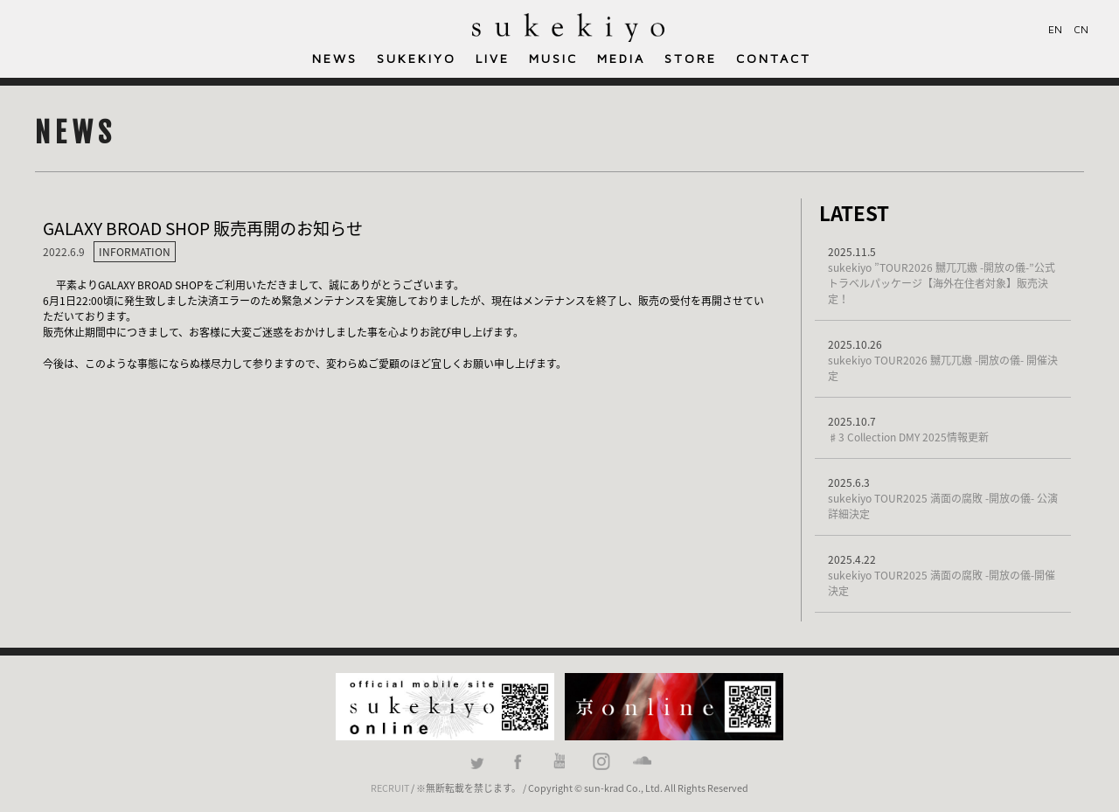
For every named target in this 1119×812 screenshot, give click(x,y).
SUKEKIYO (416, 58)
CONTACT (773, 58)
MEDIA (621, 58)
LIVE (493, 58)
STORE (690, 58)
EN (1055, 29)
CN (1081, 29)
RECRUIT (390, 788)
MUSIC (553, 58)
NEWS (335, 58)
